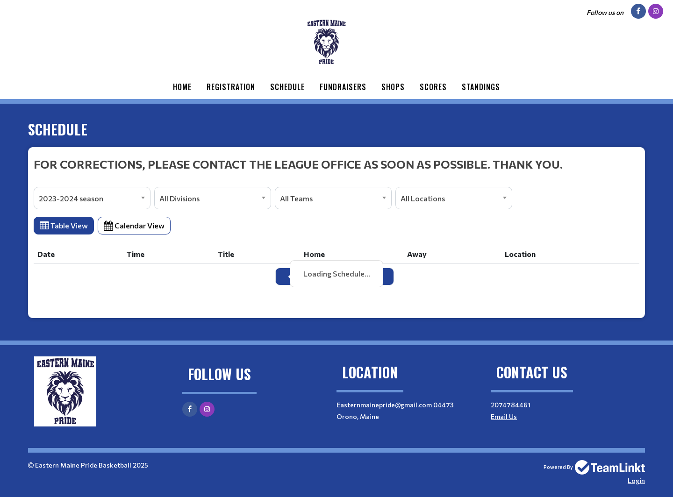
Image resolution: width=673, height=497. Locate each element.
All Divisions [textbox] (179, 198)
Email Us (504, 416)
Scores (433, 86)
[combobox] (92, 198)
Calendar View (134, 225)
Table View (64, 225)
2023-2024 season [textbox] (71, 198)
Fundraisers (343, 86)
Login (636, 480)
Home (182, 86)
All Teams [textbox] (296, 198)
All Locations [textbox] (423, 198)
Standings (481, 86)
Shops (393, 86)
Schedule (287, 86)
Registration (231, 86)
